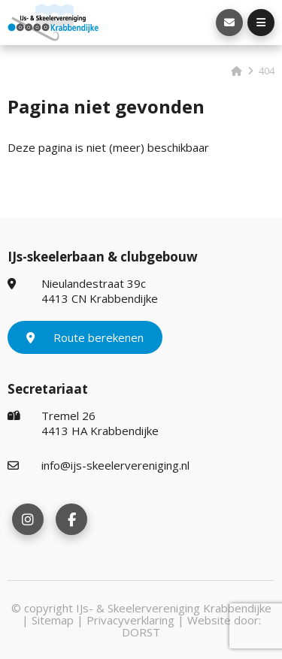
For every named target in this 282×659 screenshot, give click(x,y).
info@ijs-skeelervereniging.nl (99, 465)
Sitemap (53, 619)
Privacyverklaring (130, 619)
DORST (141, 631)
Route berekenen (85, 337)
